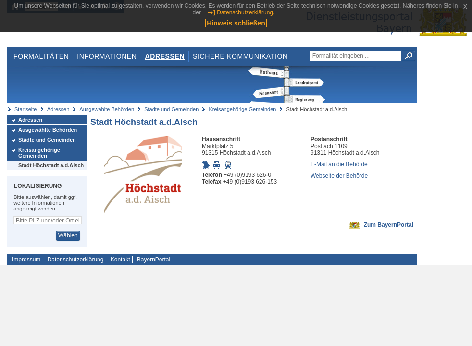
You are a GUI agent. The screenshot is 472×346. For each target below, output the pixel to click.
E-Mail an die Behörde (339, 164)
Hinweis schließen (236, 23)
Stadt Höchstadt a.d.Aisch (51, 165)
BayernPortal (153, 259)
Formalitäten (41, 56)
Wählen (68, 235)
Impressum (26, 259)
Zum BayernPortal (388, 225)
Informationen (107, 56)
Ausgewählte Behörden (106, 109)
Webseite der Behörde (339, 176)
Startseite (25, 109)
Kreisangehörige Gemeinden (242, 109)
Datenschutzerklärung (76, 259)
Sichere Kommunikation (240, 56)
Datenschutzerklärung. (245, 12)
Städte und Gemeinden (171, 109)
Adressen (165, 56)
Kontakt (120, 259)
